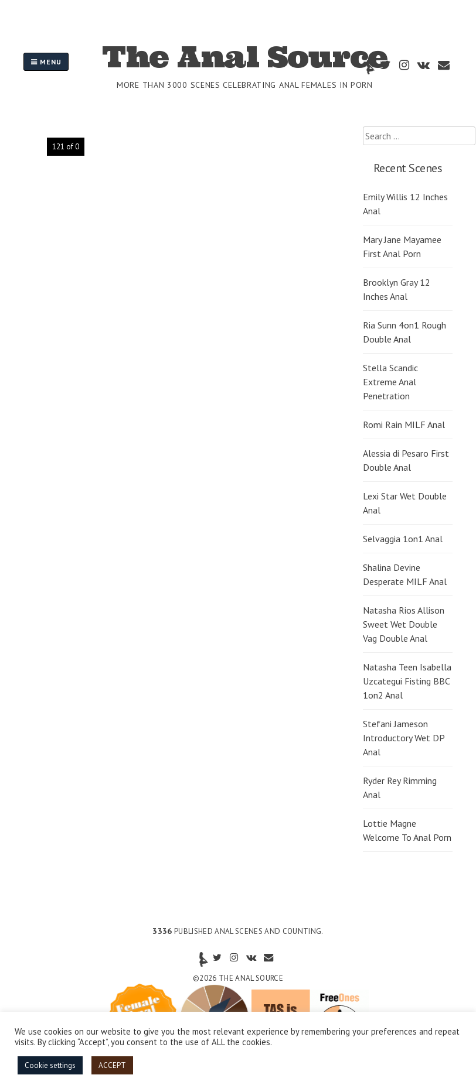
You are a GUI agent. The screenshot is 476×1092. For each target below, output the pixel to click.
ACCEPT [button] (112, 1065)
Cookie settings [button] (50, 1065)
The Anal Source (244, 57)
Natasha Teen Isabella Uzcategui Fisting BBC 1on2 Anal (407, 681)
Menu (46, 61)
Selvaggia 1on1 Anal (403, 539)
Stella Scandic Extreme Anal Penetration (390, 382)
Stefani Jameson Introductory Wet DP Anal (403, 738)
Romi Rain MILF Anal (404, 424)
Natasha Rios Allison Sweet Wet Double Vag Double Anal (403, 624)
